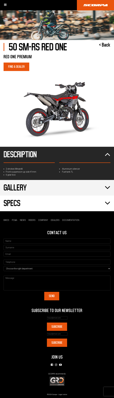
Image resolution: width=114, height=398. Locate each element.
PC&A (14, 220)
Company (43, 220)
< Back (104, 45)
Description (57, 154)
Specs (57, 203)
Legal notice (62, 394)
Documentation (70, 220)
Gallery (57, 187)
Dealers (55, 220)
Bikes (6, 220)
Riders (31, 220)
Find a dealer (16, 66)
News (23, 220)
